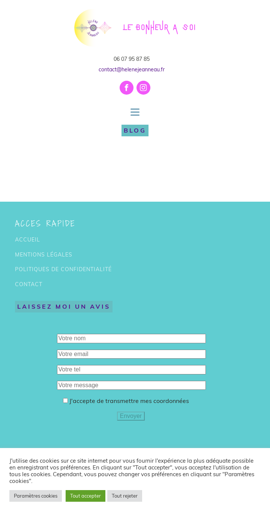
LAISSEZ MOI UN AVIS (63, 306)
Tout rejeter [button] (125, 496)
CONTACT (28, 284)
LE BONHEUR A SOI (159, 28)
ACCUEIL (27, 240)
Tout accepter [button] (85, 496)
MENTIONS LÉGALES (43, 255)
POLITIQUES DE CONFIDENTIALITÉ (63, 269)
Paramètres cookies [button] (35, 496)
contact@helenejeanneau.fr (132, 69)
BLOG (135, 130)
